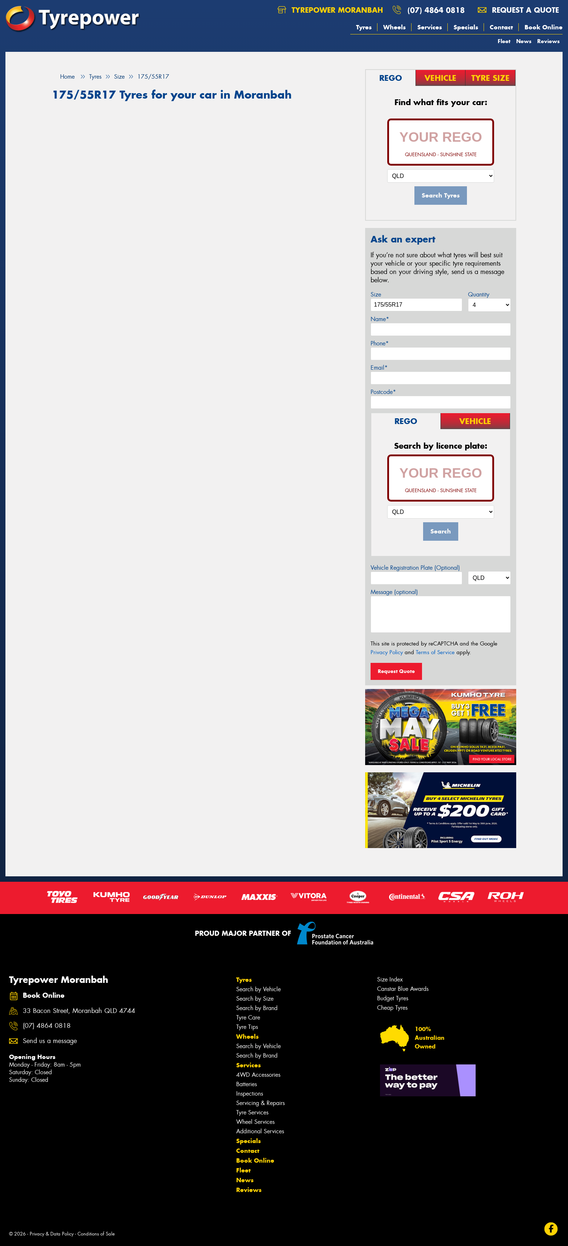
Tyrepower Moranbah (330, 9)
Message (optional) (394, 592)
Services (429, 27)
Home (63, 76)
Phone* (380, 343)
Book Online (544, 27)
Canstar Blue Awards (403, 989)
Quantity (478, 294)
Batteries (246, 1084)
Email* (379, 367)
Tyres (364, 27)
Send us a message (50, 1041)
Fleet (504, 41)
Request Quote (396, 671)
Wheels (394, 27)
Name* (380, 319)
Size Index (390, 979)
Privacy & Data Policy (52, 1234)
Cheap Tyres (392, 1008)
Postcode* (383, 392)
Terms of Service (435, 652)
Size (376, 294)
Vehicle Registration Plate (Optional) (415, 568)
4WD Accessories (258, 1075)
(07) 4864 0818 (436, 9)
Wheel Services (255, 1122)
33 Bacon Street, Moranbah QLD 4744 (79, 1011)
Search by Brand (256, 1008)
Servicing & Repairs (260, 1103)
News (523, 41)
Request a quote (518, 9)
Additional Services (260, 1131)
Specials (466, 27)
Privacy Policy (387, 652)
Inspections (249, 1093)
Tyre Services (252, 1112)
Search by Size (254, 998)
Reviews (548, 41)
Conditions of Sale (96, 1234)
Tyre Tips (247, 1027)
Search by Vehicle (258, 989)
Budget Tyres (392, 998)
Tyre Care (248, 1017)
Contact (501, 27)
